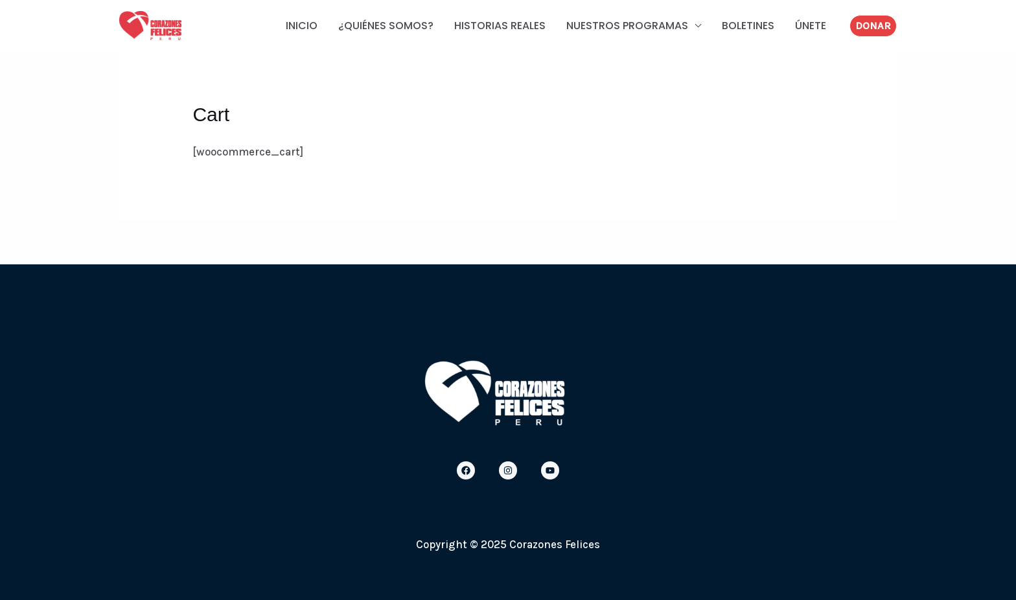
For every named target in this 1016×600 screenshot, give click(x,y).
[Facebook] (466, 470)
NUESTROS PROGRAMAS (627, 25)
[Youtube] (550, 470)
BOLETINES (748, 25)
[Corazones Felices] (150, 24)
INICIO (302, 25)
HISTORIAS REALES (500, 25)
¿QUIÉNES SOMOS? (385, 25)
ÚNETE (810, 25)
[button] (873, 26)
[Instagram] (508, 470)
